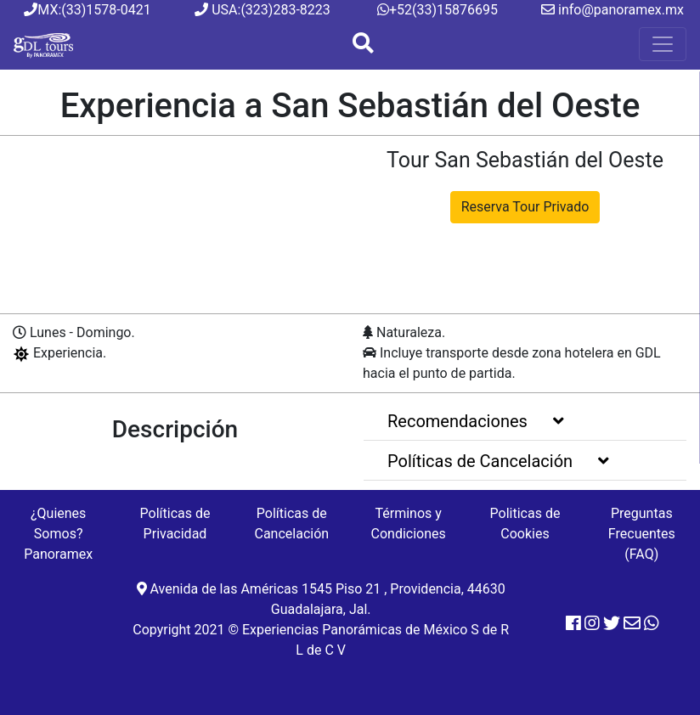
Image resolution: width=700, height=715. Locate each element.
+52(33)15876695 (437, 10)
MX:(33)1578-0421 (87, 10)
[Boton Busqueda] (363, 44)
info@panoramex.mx (612, 10)
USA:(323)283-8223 (262, 10)
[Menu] (662, 44)
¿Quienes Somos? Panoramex (58, 533)
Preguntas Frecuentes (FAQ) (641, 533)
